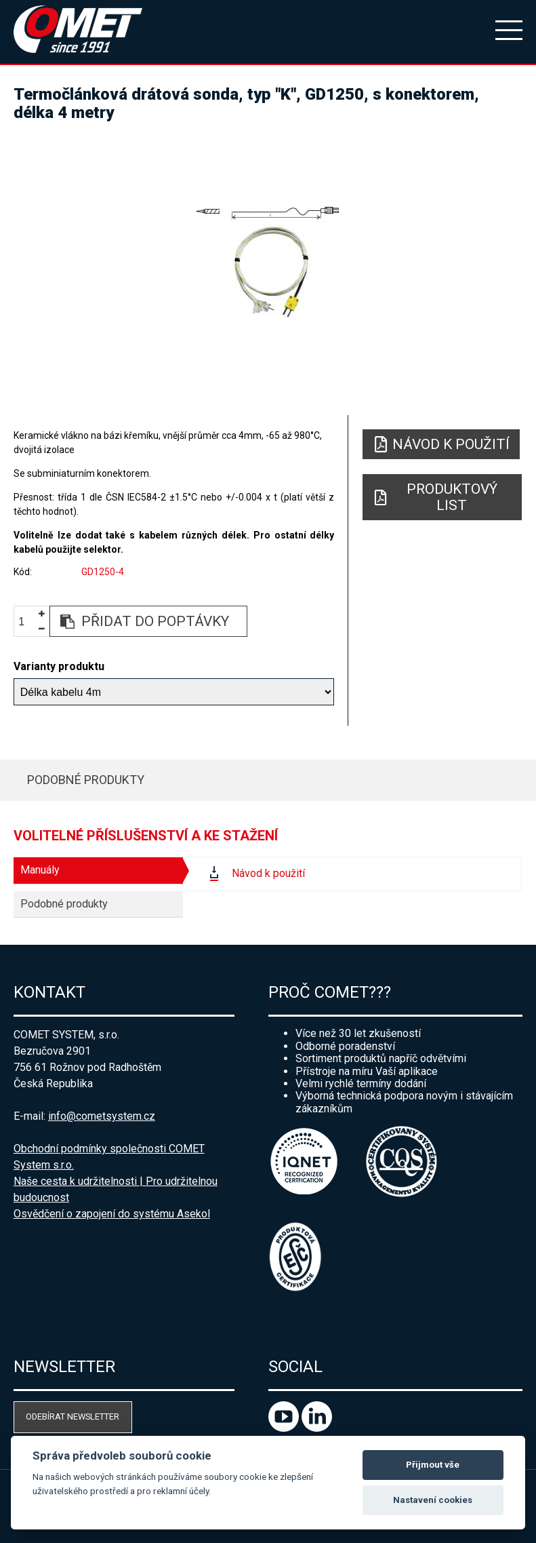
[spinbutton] (26, 621)
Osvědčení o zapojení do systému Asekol (112, 1213)
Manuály (40, 869)
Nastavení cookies (432, 1500)
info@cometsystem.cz (101, 1116)
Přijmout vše (432, 1465)
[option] (268, 262)
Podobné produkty (85, 780)
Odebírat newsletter (72, 1416)
